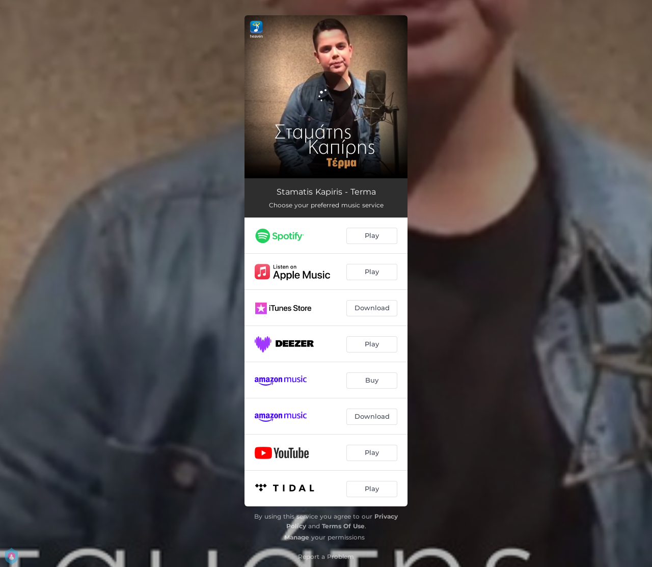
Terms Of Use (343, 526)
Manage (296, 537)
